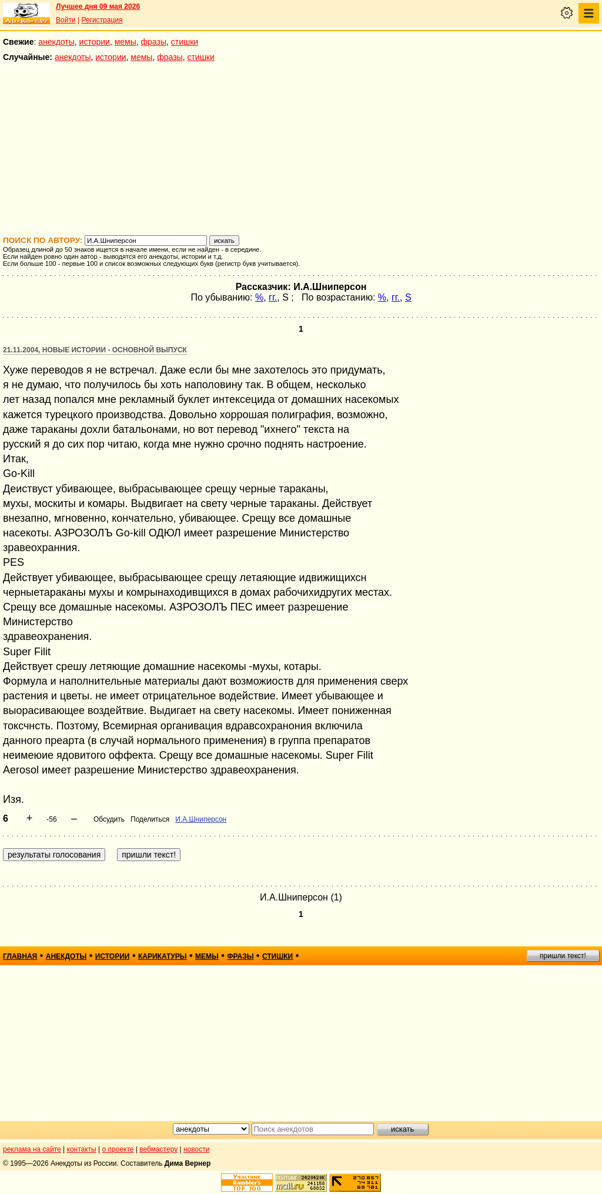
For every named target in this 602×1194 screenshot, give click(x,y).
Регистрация (101, 20)
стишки (184, 41)
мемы (125, 41)
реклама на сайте (32, 1149)
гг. (273, 297)
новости (196, 1149)
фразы (153, 41)
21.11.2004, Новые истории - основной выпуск (95, 350)
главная (20, 956)
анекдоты (56, 41)
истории (94, 41)
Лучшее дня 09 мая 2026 (98, 6)
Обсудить (109, 819)
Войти (66, 20)
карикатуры (162, 956)
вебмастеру (158, 1149)
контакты (81, 1149)
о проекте (118, 1149)
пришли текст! (563, 956)
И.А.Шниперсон (200, 819)
